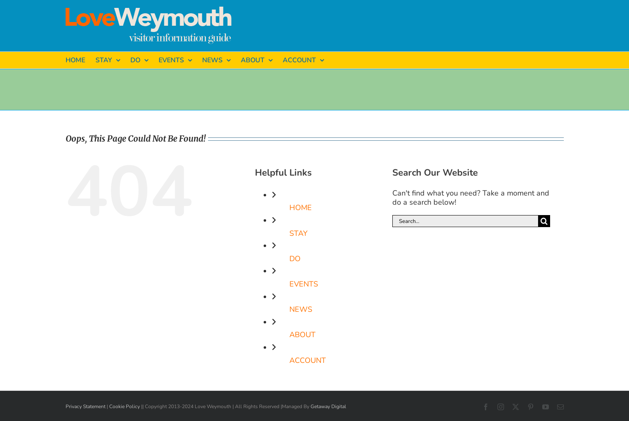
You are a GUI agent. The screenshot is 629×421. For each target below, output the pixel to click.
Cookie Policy (124, 406)
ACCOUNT (307, 360)
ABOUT (302, 335)
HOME (300, 208)
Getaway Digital (328, 406)
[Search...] (465, 221)
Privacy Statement (85, 406)
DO (295, 259)
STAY (298, 233)
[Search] (544, 221)
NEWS (300, 309)
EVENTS (303, 284)
